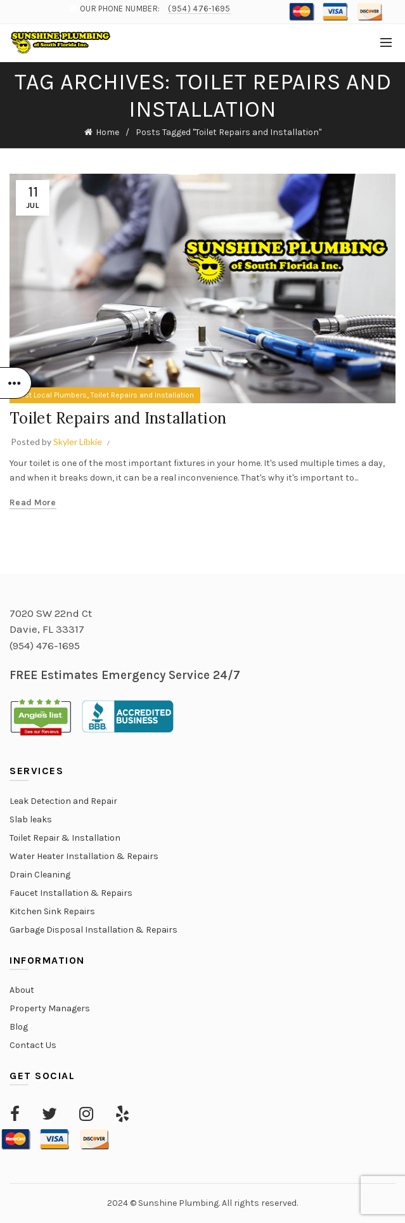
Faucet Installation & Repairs (71, 893)
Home (107, 132)
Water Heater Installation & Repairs (84, 856)
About (22, 990)
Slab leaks (31, 819)
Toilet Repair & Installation (65, 837)
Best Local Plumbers (51, 395)
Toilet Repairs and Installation (142, 395)
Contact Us (33, 1045)
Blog (19, 1026)
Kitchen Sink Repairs (52, 911)
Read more (33, 502)
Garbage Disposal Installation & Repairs (93, 929)
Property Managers (50, 1008)
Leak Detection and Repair (63, 801)
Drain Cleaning (40, 874)
